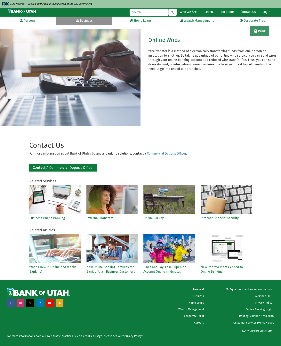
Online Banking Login (259, 309)
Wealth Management (191, 309)
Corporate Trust (194, 316)
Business (198, 296)
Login (266, 12)
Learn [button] (210, 12)
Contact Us (248, 12)
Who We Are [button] (189, 12)
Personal (198, 289)
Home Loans (196, 302)
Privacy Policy (263, 302)
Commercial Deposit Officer (166, 153)
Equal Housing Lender (249, 289)
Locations (228, 12)
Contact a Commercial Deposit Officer (63, 167)
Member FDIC (263, 296)
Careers (199, 322)
